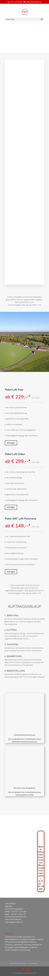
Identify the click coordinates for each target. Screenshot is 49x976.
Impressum (33, 963)
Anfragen (11, 443)
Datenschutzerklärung (17, 963)
